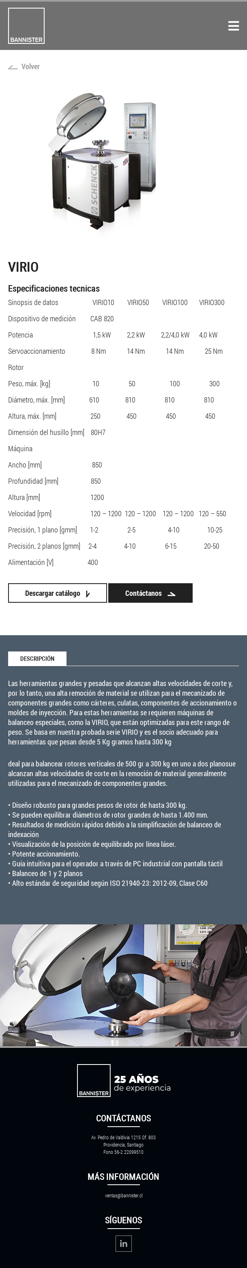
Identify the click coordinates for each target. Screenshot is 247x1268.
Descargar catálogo (57, 593)
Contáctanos (150, 593)
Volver (24, 66)
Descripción (37, 658)
